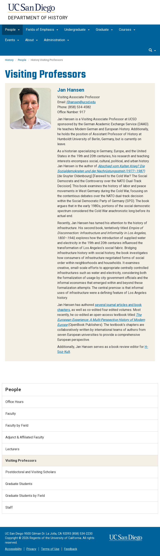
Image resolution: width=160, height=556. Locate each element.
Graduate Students (18, 484)
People (12, 30)
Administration (56, 40)
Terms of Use (50, 549)
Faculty (10, 414)
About (31, 40)
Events (12, 40)
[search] (152, 50)
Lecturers (12, 449)
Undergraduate (77, 30)
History (9, 59)
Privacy (31, 549)
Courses (127, 30)
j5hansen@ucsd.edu (81, 102)
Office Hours (14, 402)
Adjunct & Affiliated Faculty (24, 437)
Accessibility (13, 549)
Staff (9, 507)
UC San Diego (32, 10)
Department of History (38, 17)
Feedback (70, 549)
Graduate (104, 30)
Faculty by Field (16, 425)
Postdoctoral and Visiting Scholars (30, 472)
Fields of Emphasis (42, 30)
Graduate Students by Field (25, 496)
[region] (80, 222)
